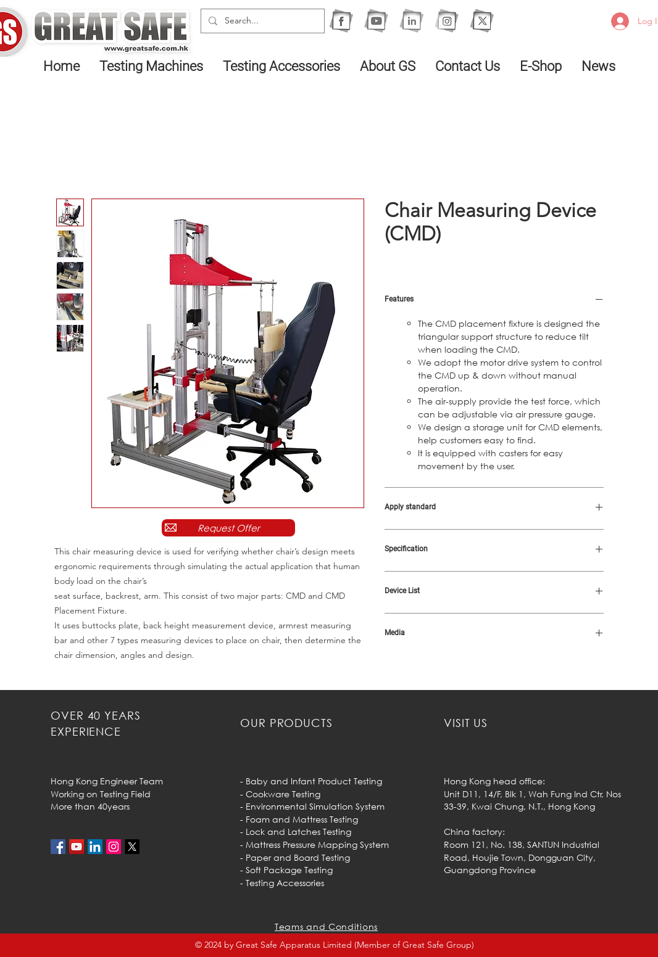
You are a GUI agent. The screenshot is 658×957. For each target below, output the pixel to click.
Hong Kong (571, 806)
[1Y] (376, 21)
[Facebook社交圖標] (58, 846)
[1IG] (447, 21)
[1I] (411, 21)
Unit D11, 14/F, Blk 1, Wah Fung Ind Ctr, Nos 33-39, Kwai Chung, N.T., (532, 800)
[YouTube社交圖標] (76, 846)
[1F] (341, 21)
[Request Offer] (228, 527)
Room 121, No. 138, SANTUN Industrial (521, 844)
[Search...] (261, 21)
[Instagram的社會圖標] (113, 846)
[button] (152, 66)
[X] (482, 21)
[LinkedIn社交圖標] (95, 846)
